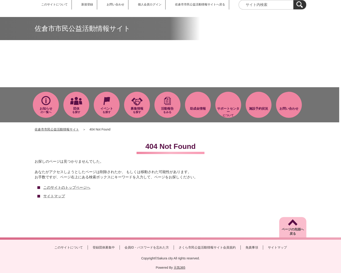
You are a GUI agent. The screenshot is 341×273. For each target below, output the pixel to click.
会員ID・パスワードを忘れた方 (147, 247)
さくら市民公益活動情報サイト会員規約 (207, 247)
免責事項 (251, 247)
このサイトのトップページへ (66, 187)
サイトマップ (54, 196)
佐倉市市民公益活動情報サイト (57, 129)
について (228, 112)
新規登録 (87, 4)
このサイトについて (54, 4)
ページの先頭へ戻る (293, 231)
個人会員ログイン (149, 4)
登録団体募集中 (104, 247)
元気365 (179, 267)
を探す (76, 110)
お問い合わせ (115, 4)
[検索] (299, 5)
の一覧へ (45, 110)
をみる (167, 110)
